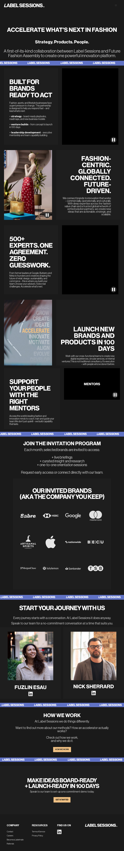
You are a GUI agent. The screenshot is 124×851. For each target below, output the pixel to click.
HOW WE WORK (62, 750)
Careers (10, 836)
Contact (10, 832)
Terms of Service (38, 832)
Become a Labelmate (15, 840)
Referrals (10, 844)
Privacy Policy (37, 836)
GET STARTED (62, 800)
